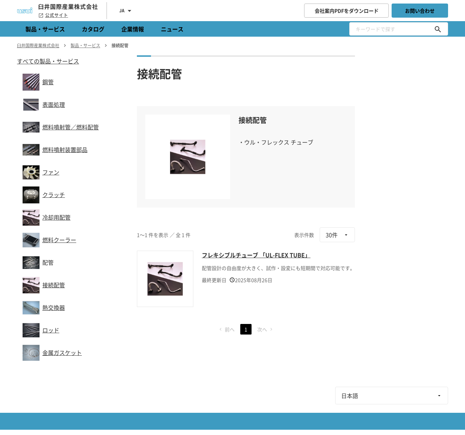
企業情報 (132, 29)
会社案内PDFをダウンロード (347, 10)
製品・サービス (45, 29)
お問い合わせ (420, 10)
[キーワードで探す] (438, 29)
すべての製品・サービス (48, 61)
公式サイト (53, 15)
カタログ (93, 29)
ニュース (172, 29)
